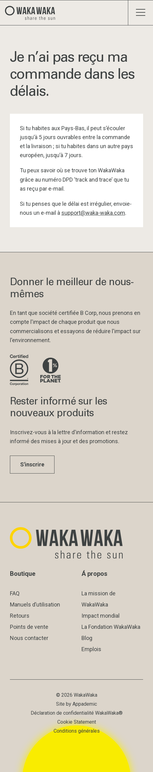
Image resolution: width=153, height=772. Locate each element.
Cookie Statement (76, 722)
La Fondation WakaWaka (110, 627)
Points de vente (29, 627)
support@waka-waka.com (93, 213)
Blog (86, 638)
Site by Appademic (76, 704)
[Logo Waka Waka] (32, 12)
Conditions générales (77, 731)
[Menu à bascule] (140, 12)
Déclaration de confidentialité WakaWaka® (77, 713)
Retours (19, 615)
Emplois (91, 649)
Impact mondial (100, 615)
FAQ (15, 593)
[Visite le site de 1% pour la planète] (50, 370)
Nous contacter (29, 638)
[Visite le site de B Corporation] (20, 370)
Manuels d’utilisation (35, 604)
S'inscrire (32, 464)
